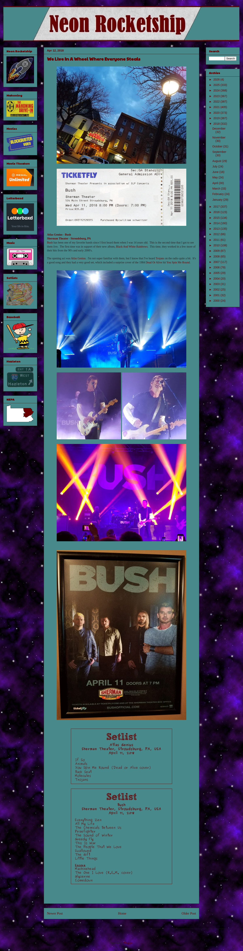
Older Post (189, 913)
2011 (217, 239)
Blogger (128, 943)
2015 (217, 217)
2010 (217, 245)
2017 (217, 206)
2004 (217, 278)
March (216, 188)
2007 (217, 262)
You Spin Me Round (178, 262)
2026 (217, 79)
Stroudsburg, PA (81, 238)
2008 (217, 256)
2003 (217, 284)
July (215, 166)
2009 (217, 250)
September (219, 151)
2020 (217, 112)
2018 (217, 123)
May (215, 177)
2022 (217, 101)
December (219, 128)
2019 (217, 118)
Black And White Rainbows (132, 246)
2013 (217, 228)
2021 (217, 107)
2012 (217, 234)
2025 (217, 85)
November (219, 137)
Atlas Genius (55, 234)
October (217, 146)
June (215, 172)
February (218, 194)
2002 (217, 289)
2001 (217, 295)
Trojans (160, 258)
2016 (217, 212)
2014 (217, 223)
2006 (217, 267)
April (215, 183)
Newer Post (55, 913)
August (217, 161)
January (217, 199)
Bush (68, 234)
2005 (217, 272)
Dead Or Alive (154, 262)
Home (122, 913)
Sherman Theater (57, 238)
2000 (217, 300)
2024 (217, 90)
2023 (217, 96)
